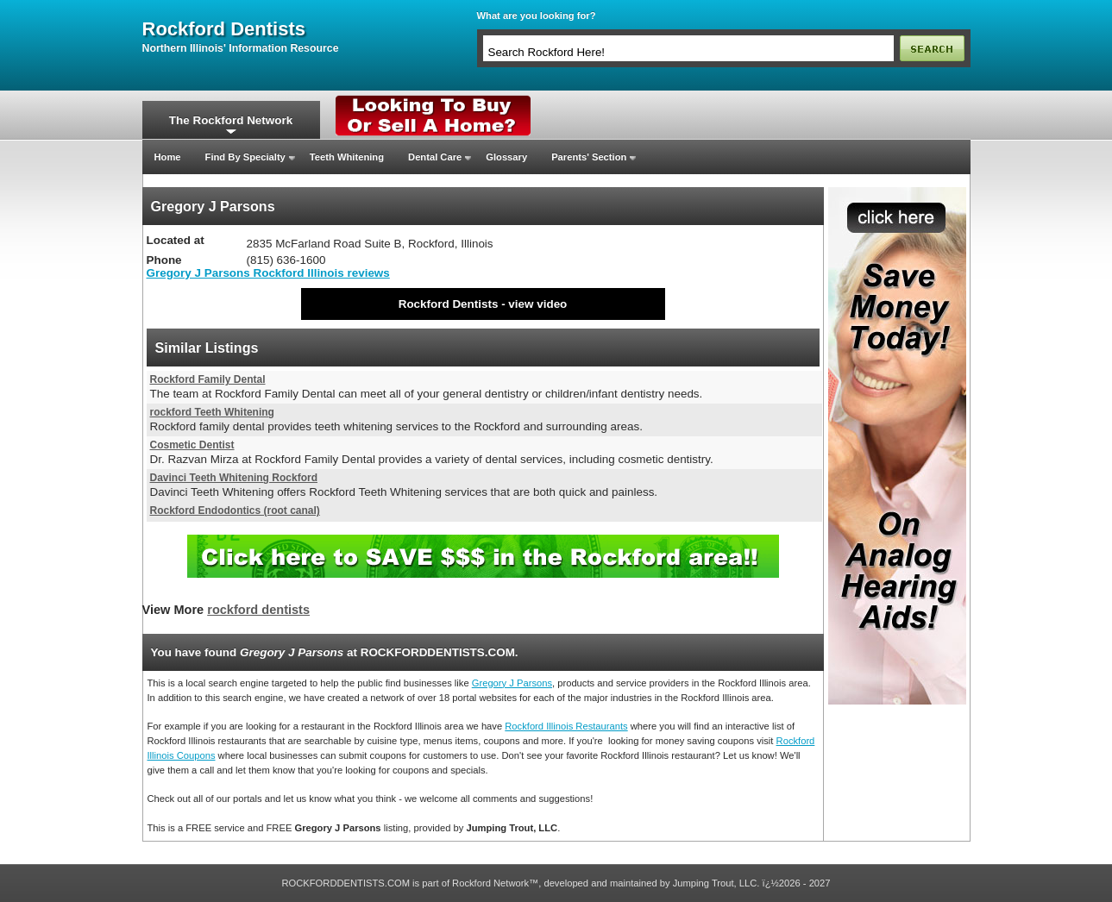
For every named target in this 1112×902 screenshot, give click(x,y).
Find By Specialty (245, 157)
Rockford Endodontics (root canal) (235, 510)
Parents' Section (588, 157)
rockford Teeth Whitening (212, 412)
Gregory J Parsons (512, 683)
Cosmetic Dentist (192, 445)
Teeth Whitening (347, 157)
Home (167, 157)
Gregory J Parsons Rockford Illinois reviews (268, 272)
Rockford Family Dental (208, 379)
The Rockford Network (230, 120)
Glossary (506, 157)
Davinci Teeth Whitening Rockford (233, 478)
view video (537, 304)
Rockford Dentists (449, 304)
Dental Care (435, 157)
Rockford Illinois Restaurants (566, 726)
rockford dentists (223, 29)
